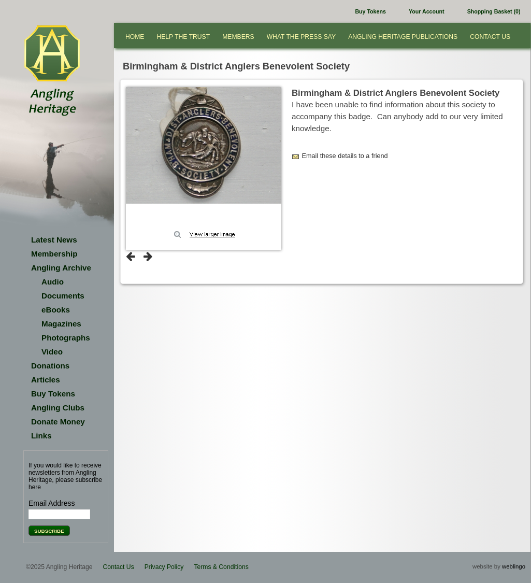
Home (134, 36)
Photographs (65, 337)
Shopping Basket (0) (494, 11)
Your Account (426, 11)
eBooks (55, 309)
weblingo (513, 566)
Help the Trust (183, 36)
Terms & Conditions (221, 567)
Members (238, 36)
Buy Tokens (370, 11)
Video (52, 351)
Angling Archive (61, 267)
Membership (54, 253)
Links (41, 435)
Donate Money (58, 421)
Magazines (61, 323)
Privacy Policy (164, 567)
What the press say (301, 36)
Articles (45, 379)
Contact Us (490, 36)
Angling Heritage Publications (402, 36)
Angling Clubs (57, 407)
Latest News (54, 239)
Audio (52, 281)
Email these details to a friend (345, 156)
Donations (50, 365)
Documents (62, 295)
